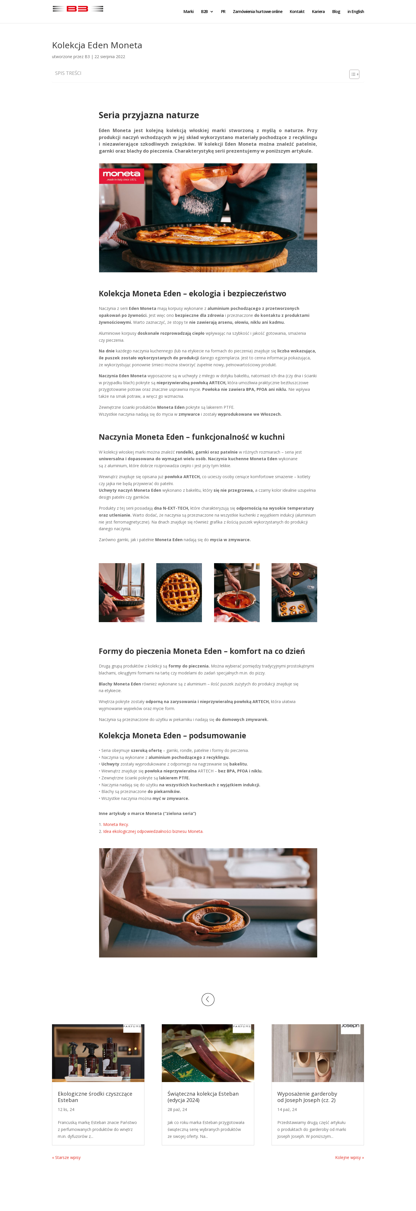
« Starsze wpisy (66, 1157)
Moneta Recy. (116, 824)
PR (223, 12)
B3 (87, 56)
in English (356, 12)
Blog (336, 12)
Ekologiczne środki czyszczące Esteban (95, 1096)
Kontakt (297, 12)
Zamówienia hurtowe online (257, 12)
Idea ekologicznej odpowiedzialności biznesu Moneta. (153, 831)
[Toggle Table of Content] (351, 74)
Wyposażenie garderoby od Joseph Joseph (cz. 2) (307, 1096)
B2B (204, 12)
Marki (188, 12)
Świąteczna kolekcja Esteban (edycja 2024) (203, 1096)
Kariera (318, 12)
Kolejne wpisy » (349, 1157)
